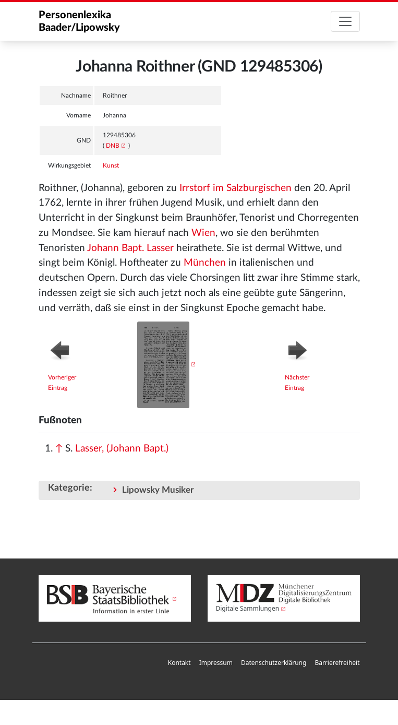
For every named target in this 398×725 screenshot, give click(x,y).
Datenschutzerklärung (273, 662)
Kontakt (179, 662)
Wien (203, 233)
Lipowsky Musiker (158, 489)
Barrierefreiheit (337, 662)
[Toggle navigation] (345, 21)
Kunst (111, 165)
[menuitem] (179, 663)
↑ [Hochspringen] (59, 449)
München (205, 263)
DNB (112, 145)
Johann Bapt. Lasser (130, 248)
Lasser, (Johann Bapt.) (121, 449)
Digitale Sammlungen (248, 608)
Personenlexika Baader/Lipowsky (79, 21)
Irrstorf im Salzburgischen (235, 188)
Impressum (216, 662)
